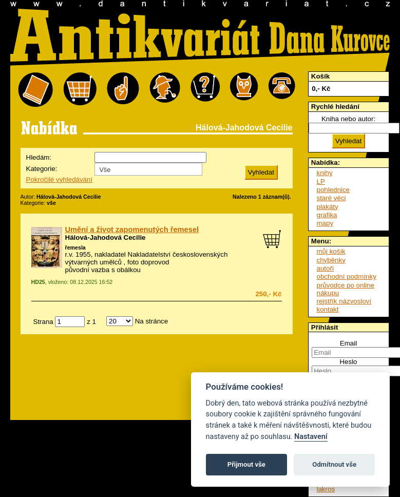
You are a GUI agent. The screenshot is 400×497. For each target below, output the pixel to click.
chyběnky (331, 260)
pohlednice (333, 190)
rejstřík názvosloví (344, 301)
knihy (325, 173)
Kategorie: (42, 169)
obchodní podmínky (346, 276)
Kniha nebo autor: (348, 119)
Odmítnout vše (334, 464)
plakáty (327, 207)
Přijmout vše (246, 464)
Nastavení (311, 436)
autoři (325, 268)
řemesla (75, 247)
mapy (325, 223)
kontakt (328, 309)
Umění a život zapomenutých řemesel (132, 229)
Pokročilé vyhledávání (59, 179)
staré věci (331, 198)
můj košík (331, 251)
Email (348, 343)
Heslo (348, 362)
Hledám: (39, 157)
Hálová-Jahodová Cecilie (105, 237)
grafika (327, 215)
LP (321, 181)
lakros (326, 489)
